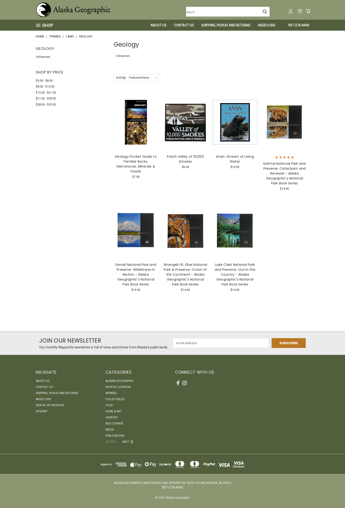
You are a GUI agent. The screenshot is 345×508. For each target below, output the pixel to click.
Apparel (111, 393)
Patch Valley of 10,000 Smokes (185, 159)
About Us (158, 25)
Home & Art (113, 411)
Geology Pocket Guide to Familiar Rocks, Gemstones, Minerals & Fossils (136, 164)
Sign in (41, 405)
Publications (114, 435)
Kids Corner (114, 423)
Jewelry (111, 417)
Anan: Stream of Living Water (235, 159)
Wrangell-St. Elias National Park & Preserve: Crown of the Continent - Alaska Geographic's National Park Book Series (185, 274)
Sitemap (41, 411)
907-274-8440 (298, 25)
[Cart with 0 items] (308, 11)
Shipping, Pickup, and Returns (225, 25)
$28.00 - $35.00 (46, 104)
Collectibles (115, 399)
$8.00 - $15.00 (45, 86)
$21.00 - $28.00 (46, 98)
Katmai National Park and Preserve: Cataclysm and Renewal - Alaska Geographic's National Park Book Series (284, 173)
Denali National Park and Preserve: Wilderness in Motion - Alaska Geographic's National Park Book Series (135, 274)
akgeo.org (266, 25)
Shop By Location (118, 387)
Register (57, 405)
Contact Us (184, 25)
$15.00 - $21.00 (46, 92)
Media (109, 429)
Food (109, 405)
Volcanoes (43, 56)
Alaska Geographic (119, 381)
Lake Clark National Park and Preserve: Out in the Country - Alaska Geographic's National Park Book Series (235, 274)
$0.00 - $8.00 (44, 80)
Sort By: (121, 77)
